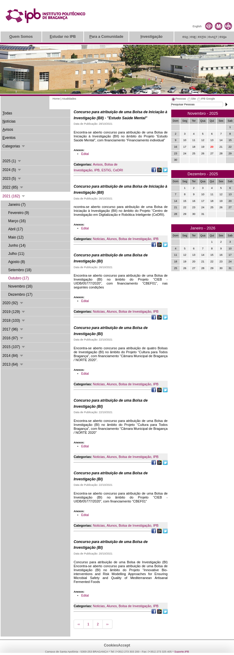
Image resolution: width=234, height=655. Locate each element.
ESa (222, 36)
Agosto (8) (16, 262)
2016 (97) (13, 338)
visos (7, 129)
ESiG (202, 36)
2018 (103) (14, 320)
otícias (8, 121)
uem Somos (21, 37)
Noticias (99, 239)
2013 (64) (13, 364)
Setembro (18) (20, 270)
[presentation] (178, 99)
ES (185, 36)
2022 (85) (13, 187)
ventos (8, 138)
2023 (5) (12, 178)
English (197, 26)
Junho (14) (16, 245)
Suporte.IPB (181, 651)
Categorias (14, 146)
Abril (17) (15, 229)
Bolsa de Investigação (135, 239)
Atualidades (69, 98)
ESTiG (106, 170)
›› (107, 624)
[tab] (178, 99)
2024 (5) (12, 169)
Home (56, 98)
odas (7, 113)
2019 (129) (14, 311)
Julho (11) (16, 254)
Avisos (98, 164)
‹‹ (79, 624)
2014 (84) (13, 355)
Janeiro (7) (16, 204)
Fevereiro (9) (18, 213)
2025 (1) (12, 161)
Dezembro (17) (20, 294)
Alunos (112, 239)
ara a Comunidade (106, 37)
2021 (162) (14, 196)
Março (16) (17, 221)
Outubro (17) (18, 278)
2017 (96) (13, 329)
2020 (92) (13, 303)
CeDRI (118, 170)
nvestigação (151, 37)
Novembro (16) (20, 286)
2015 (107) (14, 346)
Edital (85, 154)
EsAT (212, 36)
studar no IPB (63, 37)
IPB (97, 170)
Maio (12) (16, 237)
